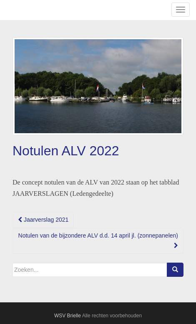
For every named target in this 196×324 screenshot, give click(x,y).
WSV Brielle (67, 316)
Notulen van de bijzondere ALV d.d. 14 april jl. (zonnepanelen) (98, 240)
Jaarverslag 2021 (43, 219)
